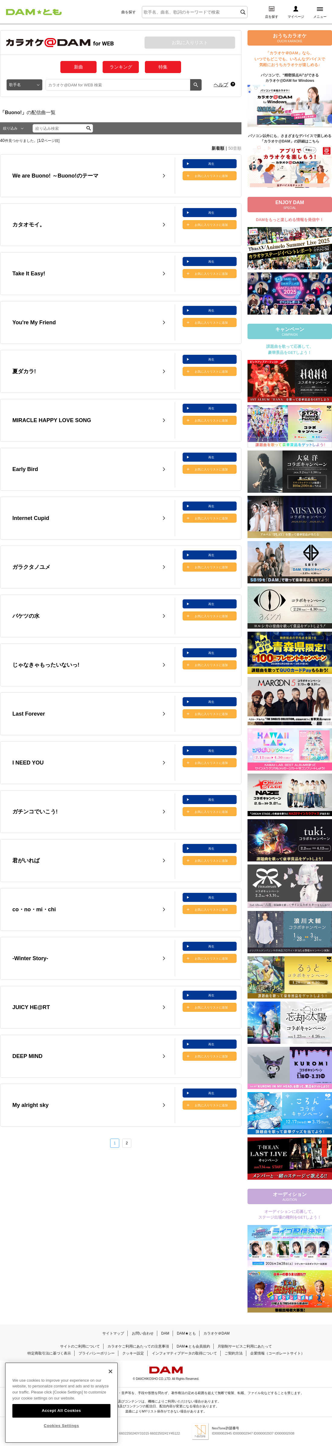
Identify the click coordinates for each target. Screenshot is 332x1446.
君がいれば (26, 861)
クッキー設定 (133, 1353)
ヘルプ (221, 84)
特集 (163, 66)
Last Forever (28, 714)
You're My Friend (34, 322)
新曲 (78, 66)
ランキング (121, 66)
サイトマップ (113, 1333)
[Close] (110, 1371)
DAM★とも (186, 1333)
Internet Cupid (30, 518)
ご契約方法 (234, 1353)
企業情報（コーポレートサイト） (277, 1353)
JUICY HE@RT (31, 1007)
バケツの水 (26, 616)
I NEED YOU (28, 763)
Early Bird (25, 469)
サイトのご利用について (80, 1346)
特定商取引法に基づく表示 (49, 1353)
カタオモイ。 (28, 225)
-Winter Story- (30, 958)
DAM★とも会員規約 (193, 1346)
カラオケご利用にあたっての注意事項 (138, 1346)
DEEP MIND (27, 1056)
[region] (61, 1402)
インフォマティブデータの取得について (184, 1353)
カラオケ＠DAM (216, 1333)
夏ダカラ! (24, 371)
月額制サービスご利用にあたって (245, 1346)
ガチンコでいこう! (35, 812)
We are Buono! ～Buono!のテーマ (55, 176)
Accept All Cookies (61, 1410)
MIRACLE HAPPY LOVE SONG (51, 420)
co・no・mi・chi (34, 909)
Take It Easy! (28, 274)
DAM (165, 1333)
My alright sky (30, 1105)
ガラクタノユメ (31, 567)
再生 (211, 163)
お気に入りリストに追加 (211, 176)
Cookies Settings (61, 1425)
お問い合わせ (143, 1333)
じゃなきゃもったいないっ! (45, 665)
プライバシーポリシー (96, 1353)
